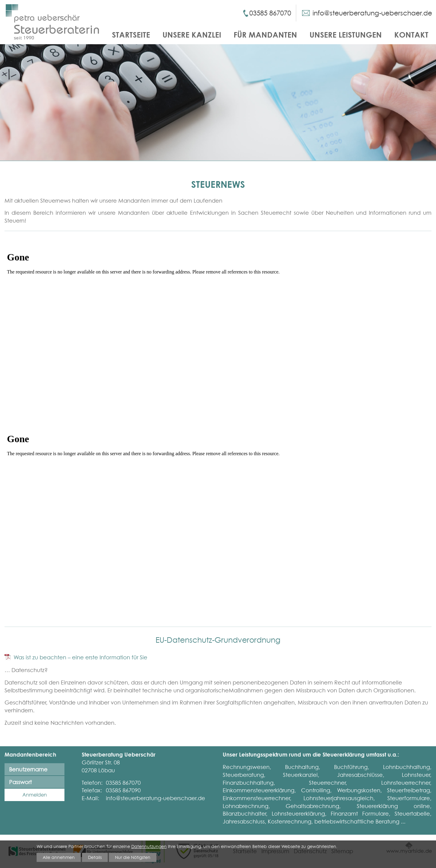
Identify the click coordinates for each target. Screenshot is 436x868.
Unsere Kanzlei (191, 34)
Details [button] (95, 857)
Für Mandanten (265, 34)
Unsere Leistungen (346, 34)
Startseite (131, 34)
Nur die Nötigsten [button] (132, 857)
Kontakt (411, 34)
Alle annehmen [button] (59, 857)
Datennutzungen (149, 846)
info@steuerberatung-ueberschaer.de (372, 13)
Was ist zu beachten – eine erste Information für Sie (80, 657)
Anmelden (34, 795)
